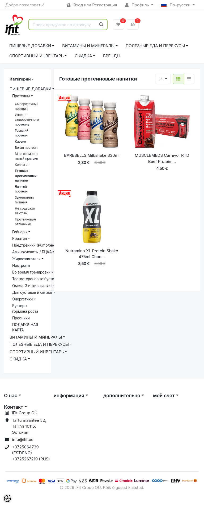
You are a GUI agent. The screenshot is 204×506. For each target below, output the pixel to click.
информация (69, 395)
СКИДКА (83, 55)
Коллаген (22, 165)
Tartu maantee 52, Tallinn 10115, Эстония (29, 426)
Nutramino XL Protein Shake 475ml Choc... (91, 253)
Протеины (21, 96)
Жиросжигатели (26, 259)
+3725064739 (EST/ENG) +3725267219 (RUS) (31, 452)
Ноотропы (21, 265)
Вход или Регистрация (92, 4)
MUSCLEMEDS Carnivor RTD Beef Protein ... (162, 158)
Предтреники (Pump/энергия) (38, 245)
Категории (20, 79)
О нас (10, 395)
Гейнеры (19, 232)
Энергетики (22, 299)
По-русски (176, 4)
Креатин (19, 238)
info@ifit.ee (22, 439)
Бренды (111, 55)
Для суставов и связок (32, 292)
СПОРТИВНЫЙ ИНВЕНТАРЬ (36, 55)
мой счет (164, 395)
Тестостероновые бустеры (35, 279)
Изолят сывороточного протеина (27, 119)
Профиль (137, 4)
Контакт (13, 407)
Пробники (21, 318)
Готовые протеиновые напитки (25, 175)
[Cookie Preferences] (7, 498)
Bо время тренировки (31, 272)
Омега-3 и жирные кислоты (36, 286)
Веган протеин (26, 148)
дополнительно (121, 395)
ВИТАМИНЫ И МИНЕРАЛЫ (88, 45)
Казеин (20, 141)
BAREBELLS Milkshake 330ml (91, 155)
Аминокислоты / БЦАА (32, 252)
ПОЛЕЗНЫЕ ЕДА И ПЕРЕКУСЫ (155, 45)
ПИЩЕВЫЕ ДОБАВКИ (30, 45)
